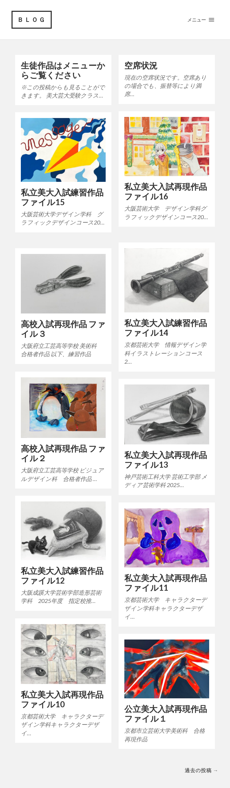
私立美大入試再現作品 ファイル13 (165, 460)
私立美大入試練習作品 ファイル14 (165, 328)
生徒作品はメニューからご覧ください (63, 70)
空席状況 (140, 65)
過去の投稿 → (201, 770)
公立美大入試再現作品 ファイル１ (165, 713)
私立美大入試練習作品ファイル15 (62, 197)
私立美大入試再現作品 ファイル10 (62, 699)
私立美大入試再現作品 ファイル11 (165, 583)
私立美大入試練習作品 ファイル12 (62, 575)
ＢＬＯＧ (31, 19)
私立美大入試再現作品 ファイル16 (165, 191)
